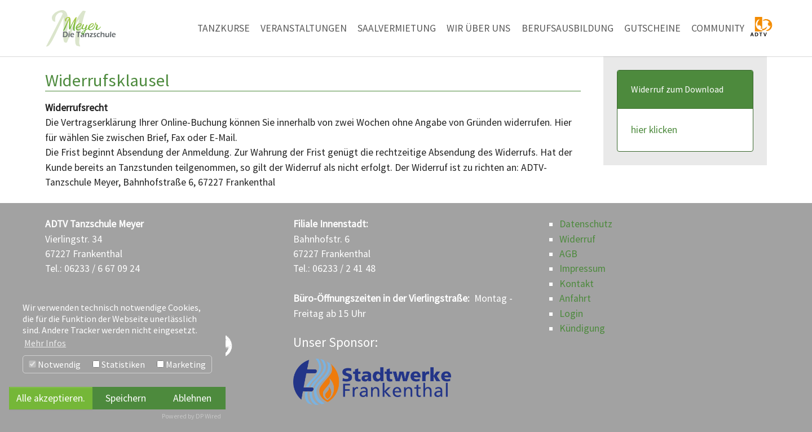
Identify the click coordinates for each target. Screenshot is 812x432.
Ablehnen (192, 398)
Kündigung (582, 328)
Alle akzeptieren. (50, 398)
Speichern (125, 398)
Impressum (582, 268)
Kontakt (576, 283)
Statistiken (118, 364)
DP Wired (208, 416)
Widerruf (577, 239)
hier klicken (654, 130)
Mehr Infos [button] (45, 343)
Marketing (181, 364)
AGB (568, 254)
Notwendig (55, 364)
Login (571, 313)
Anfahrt (575, 298)
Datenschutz (585, 224)
